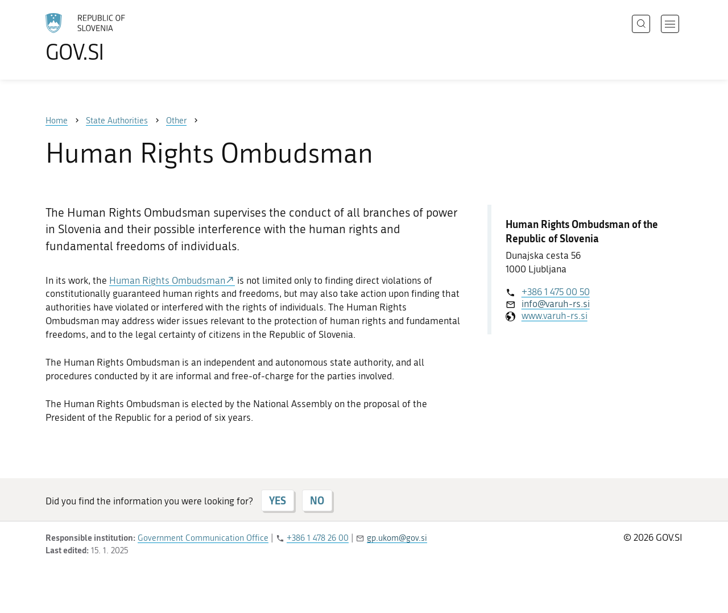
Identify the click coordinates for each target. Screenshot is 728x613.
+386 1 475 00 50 (556, 291)
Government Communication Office (203, 538)
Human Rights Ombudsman (167, 280)
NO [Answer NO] (317, 500)
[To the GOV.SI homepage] (117, 37)
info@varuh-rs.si (556, 303)
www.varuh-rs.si (555, 315)
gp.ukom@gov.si (397, 538)
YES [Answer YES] (277, 500)
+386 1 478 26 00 (318, 538)
